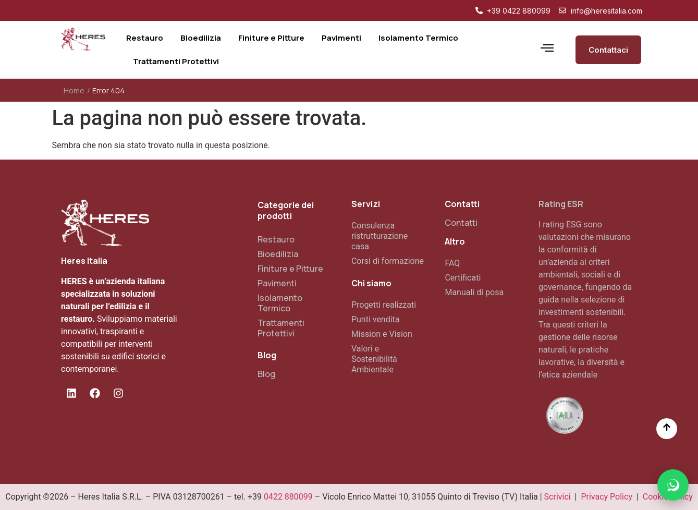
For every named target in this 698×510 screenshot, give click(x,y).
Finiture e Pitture (290, 268)
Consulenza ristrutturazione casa (379, 236)
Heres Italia (84, 260)
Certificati (463, 278)
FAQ (452, 263)
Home (74, 90)
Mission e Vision (381, 334)
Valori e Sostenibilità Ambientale (374, 359)
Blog (266, 374)
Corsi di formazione (387, 261)
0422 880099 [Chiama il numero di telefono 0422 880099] (288, 497)
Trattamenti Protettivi (281, 328)
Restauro (276, 239)
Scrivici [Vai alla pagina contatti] (557, 497)
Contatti (461, 222)
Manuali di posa (474, 292)
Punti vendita (375, 319)
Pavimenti (277, 283)
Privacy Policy (606, 497)
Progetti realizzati (383, 305)
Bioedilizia (278, 254)
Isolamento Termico (280, 303)
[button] (673, 485)
